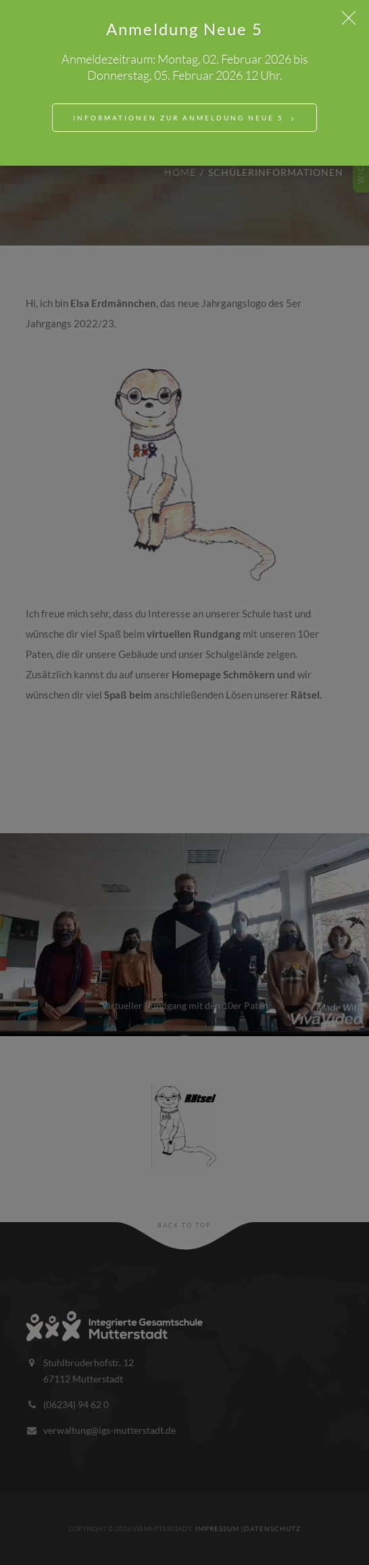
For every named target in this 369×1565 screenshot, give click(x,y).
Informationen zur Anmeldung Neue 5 (178, 118)
